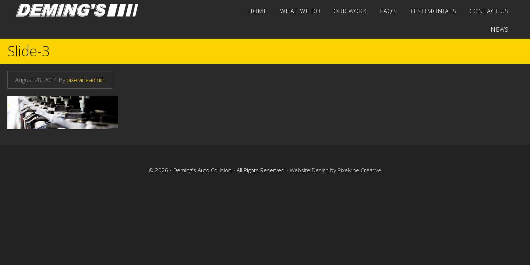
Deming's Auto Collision (80, 10)
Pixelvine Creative (359, 170)
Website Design (309, 170)
